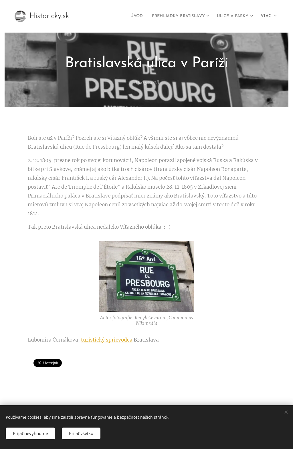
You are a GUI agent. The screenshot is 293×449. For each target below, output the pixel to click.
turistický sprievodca (106, 339)
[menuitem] (125, 16)
